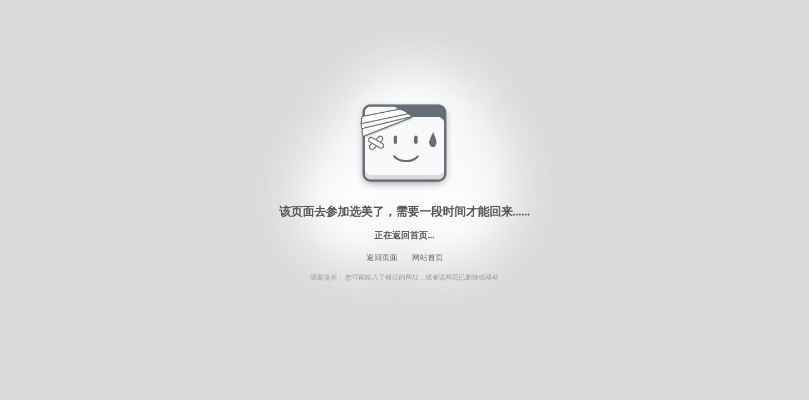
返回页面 (382, 257)
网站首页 (427, 257)
